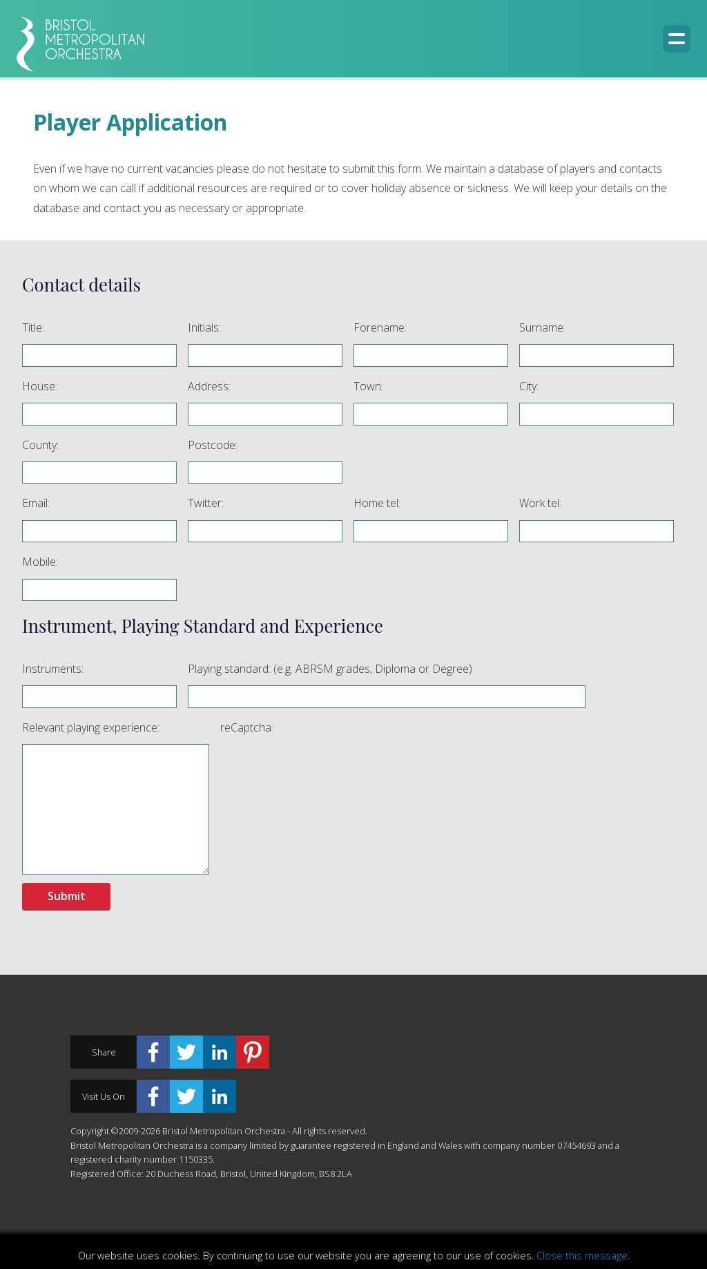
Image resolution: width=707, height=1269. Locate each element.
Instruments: (53, 668)
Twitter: (206, 503)
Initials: (204, 327)
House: (39, 386)
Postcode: (213, 444)
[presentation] (325, 771)
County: (40, 444)
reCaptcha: (246, 727)
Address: (209, 386)
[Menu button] (676, 39)
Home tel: (377, 503)
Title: (33, 327)
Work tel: (540, 503)
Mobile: (40, 561)
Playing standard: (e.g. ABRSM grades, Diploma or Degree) (330, 668)
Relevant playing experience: (90, 727)
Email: (36, 503)
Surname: (542, 327)
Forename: (380, 327)
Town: (368, 386)
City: (529, 386)
